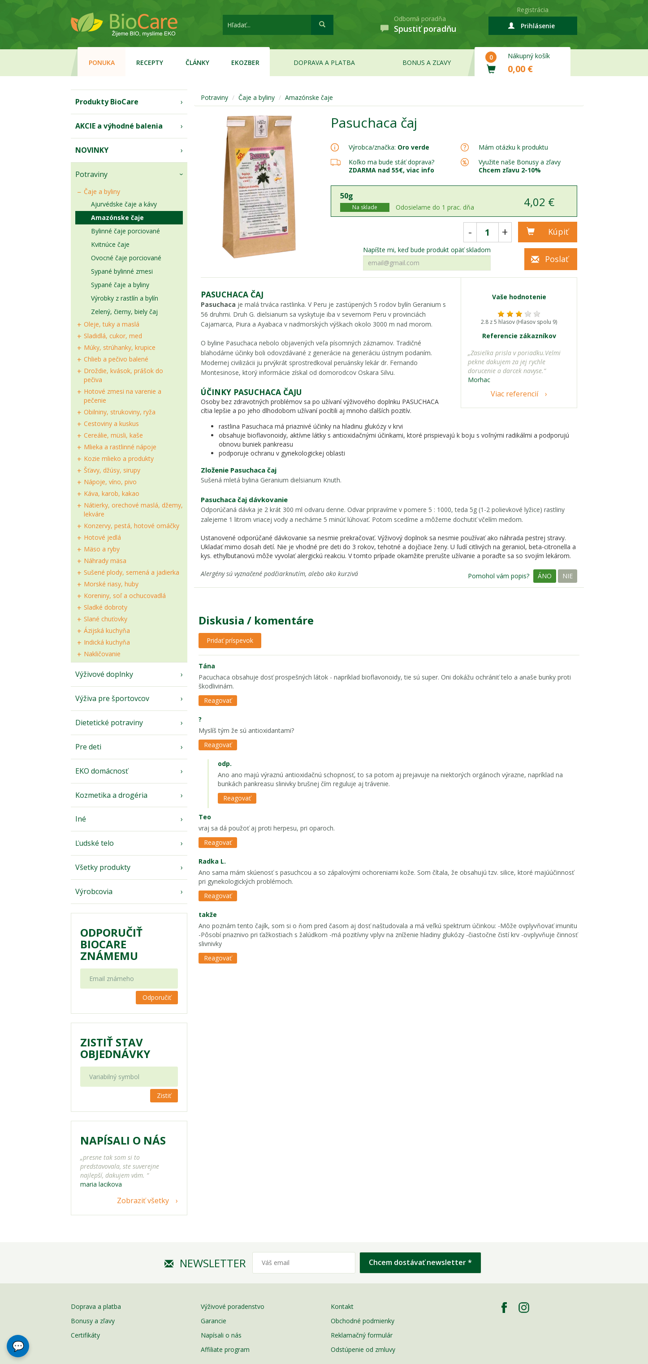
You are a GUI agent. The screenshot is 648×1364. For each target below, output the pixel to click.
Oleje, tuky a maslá (111, 324)
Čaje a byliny (102, 191)
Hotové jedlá (102, 537)
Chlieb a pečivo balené (116, 359)
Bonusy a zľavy (93, 1321)
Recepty (149, 62)
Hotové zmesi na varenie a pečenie (122, 395)
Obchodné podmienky (362, 1321)
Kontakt (342, 1306)
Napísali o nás (221, 1335)
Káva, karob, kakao (111, 493)
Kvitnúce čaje (110, 244)
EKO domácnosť (101, 771)
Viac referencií (514, 394)
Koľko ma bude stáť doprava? (391, 162)
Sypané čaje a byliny (120, 284)
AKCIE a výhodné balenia (119, 126)
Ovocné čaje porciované (126, 258)
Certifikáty (85, 1335)
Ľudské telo (94, 843)
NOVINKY (91, 150)
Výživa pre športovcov (112, 698)
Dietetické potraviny (109, 722)
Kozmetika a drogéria (111, 795)
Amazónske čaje (117, 217)
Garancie (213, 1321)
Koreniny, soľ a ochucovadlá (125, 595)
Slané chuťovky (105, 619)
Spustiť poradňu (425, 28)
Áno (545, 576)
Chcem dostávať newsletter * (420, 1262)
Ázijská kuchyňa (107, 630)
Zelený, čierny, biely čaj (124, 311)
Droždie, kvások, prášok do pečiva (123, 375)
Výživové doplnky (104, 674)
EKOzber (245, 62)
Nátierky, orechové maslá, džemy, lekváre (133, 509)
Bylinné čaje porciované (125, 231)
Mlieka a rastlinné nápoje (120, 447)
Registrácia (533, 9)
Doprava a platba (324, 62)
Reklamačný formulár (362, 1335)
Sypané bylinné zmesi (122, 271)
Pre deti (88, 747)
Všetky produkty (102, 867)
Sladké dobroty (105, 607)
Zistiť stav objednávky (115, 1048)
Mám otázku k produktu (513, 147)
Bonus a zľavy (426, 62)
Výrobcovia (93, 891)
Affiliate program (225, 1349)
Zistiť (164, 1095)
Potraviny (91, 174)
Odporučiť (157, 997)
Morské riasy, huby (111, 584)
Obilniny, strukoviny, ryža (120, 412)
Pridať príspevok (230, 640)
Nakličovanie (102, 654)
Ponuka (102, 62)
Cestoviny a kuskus (111, 423)
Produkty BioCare (106, 102)
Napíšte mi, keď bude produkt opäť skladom (427, 250)
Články (197, 62)
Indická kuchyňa (107, 642)
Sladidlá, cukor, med (113, 335)
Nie (567, 576)
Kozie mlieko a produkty (119, 458)
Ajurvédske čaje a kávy (124, 204)
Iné (80, 819)
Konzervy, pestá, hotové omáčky (131, 525)
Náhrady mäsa (105, 560)
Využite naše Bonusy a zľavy (520, 166)
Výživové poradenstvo (232, 1306)
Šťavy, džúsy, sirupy (112, 470)
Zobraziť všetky (143, 1200)
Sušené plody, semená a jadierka (131, 572)
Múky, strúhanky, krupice (120, 347)
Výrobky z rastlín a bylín (124, 298)
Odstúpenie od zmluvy (363, 1349)
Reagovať (218, 700)
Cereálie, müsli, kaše (113, 435)
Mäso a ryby (102, 549)
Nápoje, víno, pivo (110, 482)
